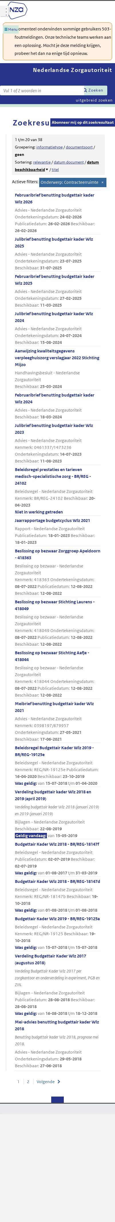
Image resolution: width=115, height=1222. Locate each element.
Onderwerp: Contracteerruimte (69, 182)
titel (55, 169)
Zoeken (95, 90)
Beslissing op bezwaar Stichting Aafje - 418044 (58, 674)
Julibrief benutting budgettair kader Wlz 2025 (58, 253)
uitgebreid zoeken (94, 100)
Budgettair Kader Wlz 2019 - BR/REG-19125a (58, 933)
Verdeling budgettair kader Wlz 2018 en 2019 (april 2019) (58, 814)
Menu (12, 29)
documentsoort (79, 147)
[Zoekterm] (42, 90)
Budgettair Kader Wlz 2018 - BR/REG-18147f (58, 858)
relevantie (42, 162)
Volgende (46, 1081)
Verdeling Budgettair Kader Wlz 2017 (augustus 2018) (58, 985)
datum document (69, 162)
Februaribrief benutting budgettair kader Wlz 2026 (58, 213)
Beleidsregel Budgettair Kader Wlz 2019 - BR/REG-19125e (58, 766)
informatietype (49, 147)
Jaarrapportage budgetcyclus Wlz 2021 (58, 532)
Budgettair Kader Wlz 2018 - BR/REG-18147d (58, 896)
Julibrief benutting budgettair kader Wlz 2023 (58, 444)
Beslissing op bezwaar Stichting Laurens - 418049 (58, 623)
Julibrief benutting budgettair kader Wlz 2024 (58, 328)
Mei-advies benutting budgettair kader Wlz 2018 (58, 1044)
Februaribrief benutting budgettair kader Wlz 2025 (58, 291)
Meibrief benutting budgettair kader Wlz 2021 (58, 722)
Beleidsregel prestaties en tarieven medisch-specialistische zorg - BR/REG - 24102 (58, 491)
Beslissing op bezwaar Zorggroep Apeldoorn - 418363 (58, 572)
